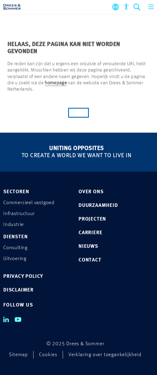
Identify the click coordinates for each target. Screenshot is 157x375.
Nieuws (88, 246)
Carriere (90, 233)
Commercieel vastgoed (29, 203)
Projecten (92, 219)
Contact (89, 260)
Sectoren (16, 192)
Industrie (13, 224)
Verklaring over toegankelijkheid (104, 355)
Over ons (90, 192)
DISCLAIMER (18, 290)
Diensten (15, 237)
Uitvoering (14, 258)
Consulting (15, 248)
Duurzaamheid (98, 205)
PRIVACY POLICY (23, 276)
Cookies (48, 355)
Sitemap (18, 355)
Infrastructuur (19, 213)
